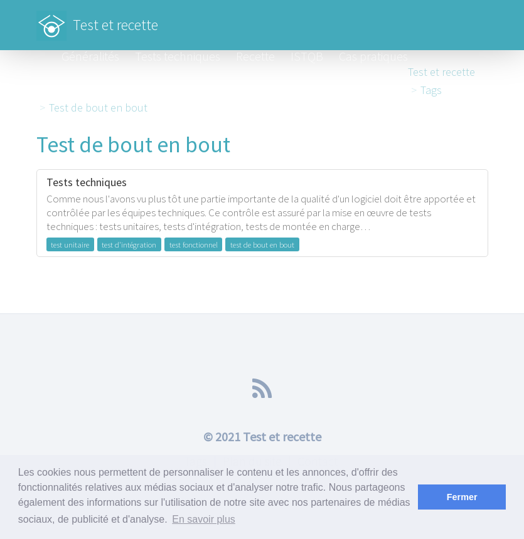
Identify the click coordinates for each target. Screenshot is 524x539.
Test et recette (97, 18)
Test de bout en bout (98, 107)
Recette (255, 56)
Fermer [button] (462, 497)
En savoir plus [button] (203, 519)
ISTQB (307, 56)
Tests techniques (177, 56)
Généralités (90, 56)
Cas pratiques (373, 56)
